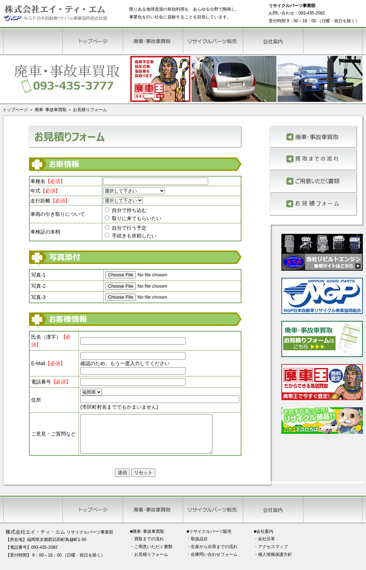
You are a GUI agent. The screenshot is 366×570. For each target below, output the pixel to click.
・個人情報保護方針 (273, 561)
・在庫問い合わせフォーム (212, 561)
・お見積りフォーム (149, 561)
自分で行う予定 (126, 228)
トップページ (15, 109)
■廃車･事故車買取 (147, 538)
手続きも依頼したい (130, 235)
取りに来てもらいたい (133, 218)
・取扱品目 (197, 546)
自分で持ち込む (126, 210)
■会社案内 (263, 538)
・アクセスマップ (271, 554)
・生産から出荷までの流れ (212, 554)
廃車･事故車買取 (51, 109)
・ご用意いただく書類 (151, 554)
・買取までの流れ (147, 546)
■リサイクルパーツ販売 (209, 538)
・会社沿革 (264, 546)
